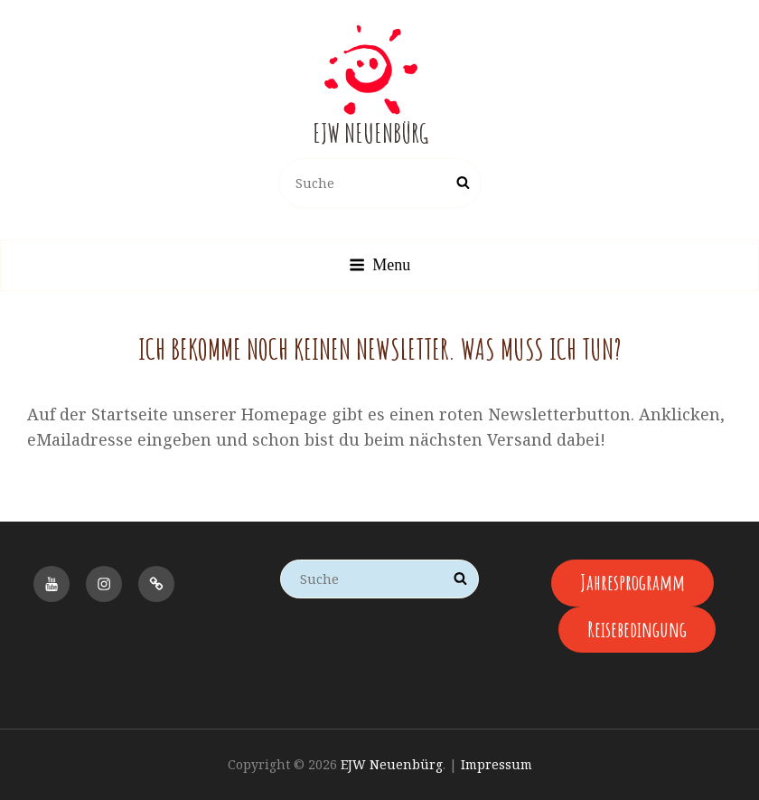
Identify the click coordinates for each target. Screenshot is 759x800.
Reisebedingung (637, 629)
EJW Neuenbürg (370, 133)
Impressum (496, 764)
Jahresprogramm (632, 582)
